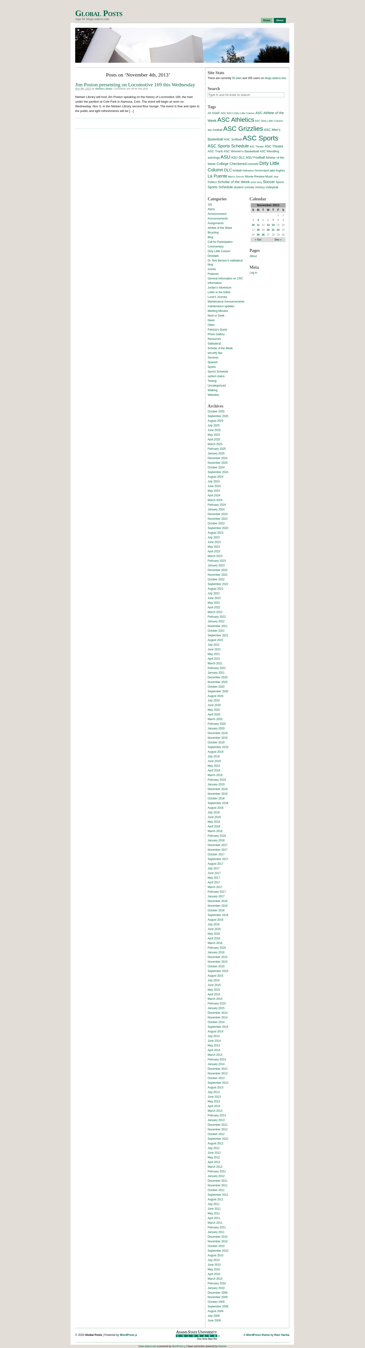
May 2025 (214, 434)
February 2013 (217, 1115)
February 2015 (217, 1003)
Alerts (211, 209)
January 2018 (216, 840)
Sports (212, 367)
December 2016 (217, 901)
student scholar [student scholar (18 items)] (243, 187)
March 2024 (215, 500)
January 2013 (216, 1120)
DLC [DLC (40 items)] (228, 170)
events (212, 269)
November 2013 (217, 1073)
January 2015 (216, 1008)
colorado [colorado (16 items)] (253, 164)
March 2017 (215, 887)
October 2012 (216, 1134)
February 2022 (217, 616)
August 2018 (215, 807)
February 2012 (217, 1171)
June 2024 (214, 486)
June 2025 (214, 430)
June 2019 (214, 761)
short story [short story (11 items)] (256, 182)
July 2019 (214, 756)
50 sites (237, 78)
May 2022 (214, 602)
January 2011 (216, 1232)
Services (213, 357)
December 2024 (217, 458)
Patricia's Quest (217, 329)
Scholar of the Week (220, 348)
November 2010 (217, 1241)
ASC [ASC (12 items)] (223, 113)
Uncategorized (217, 385)
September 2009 (218, 1306)
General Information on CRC (225, 278)
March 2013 (215, 1110)
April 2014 (214, 1050)
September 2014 (218, 1026)
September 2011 (218, 1194)
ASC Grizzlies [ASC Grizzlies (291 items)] (243, 128)
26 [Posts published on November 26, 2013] (263, 234)
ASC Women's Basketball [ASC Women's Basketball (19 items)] (241, 151)
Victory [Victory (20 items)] (260, 187)
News (211, 320)
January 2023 (216, 565)
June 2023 (214, 542)
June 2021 (214, 649)
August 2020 (215, 696)
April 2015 (214, 994)
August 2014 (215, 1031)
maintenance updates (221, 306)
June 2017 (214, 873)
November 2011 (217, 1185)
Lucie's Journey (217, 297)
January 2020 (216, 728)
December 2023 (217, 514)
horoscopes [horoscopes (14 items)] (262, 170)
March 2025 (215, 444)
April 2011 (214, 1218)
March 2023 (215, 556)
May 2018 (214, 821)
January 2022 (216, 621)
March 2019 (215, 775)
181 (210, 204)
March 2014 (215, 1054)
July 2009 (214, 1315)
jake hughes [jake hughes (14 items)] (277, 170)
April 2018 (214, 826)
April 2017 (214, 882)
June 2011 (214, 1208)
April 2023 (214, 551)
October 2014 (216, 1022)
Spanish (213, 362)
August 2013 (215, 1087)
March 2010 (215, 1278)
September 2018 (218, 803)
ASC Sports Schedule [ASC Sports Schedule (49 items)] (228, 145)
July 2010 (214, 1260)
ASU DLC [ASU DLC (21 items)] (238, 157)
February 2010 (217, 1283)
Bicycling (213, 232)
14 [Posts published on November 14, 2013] (273, 224)
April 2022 (214, 607)
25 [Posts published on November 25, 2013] (258, 234)
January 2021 (216, 672)
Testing (212, 381)
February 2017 (217, 891)
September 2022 (218, 584)
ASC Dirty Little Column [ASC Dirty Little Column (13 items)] (269, 120)
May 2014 (214, 1045)
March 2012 (215, 1166)
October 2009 (216, 1301)
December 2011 (217, 1180)
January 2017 (216, 896)
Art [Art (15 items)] (209, 113)
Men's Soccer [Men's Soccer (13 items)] (236, 176)
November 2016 (217, 905)
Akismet (222, 1346)
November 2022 (217, 574)
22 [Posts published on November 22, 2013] (278, 229)
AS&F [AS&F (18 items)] (216, 113)
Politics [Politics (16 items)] (212, 182)
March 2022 (215, 612)
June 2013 (214, 1096)
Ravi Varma (281, 1335)
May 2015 (214, 989)
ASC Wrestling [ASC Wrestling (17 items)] (269, 151)
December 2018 (217, 789)
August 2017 (215, 863)
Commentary (216, 246)
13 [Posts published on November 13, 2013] (268, 224)
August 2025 (215, 420)
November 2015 (217, 961)
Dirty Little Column (219, 251)
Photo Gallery (216, 334)
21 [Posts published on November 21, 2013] (273, 229)
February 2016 (217, 947)
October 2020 (216, 686)
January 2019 (216, 784)
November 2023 (217, 518)
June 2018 (214, 817)
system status (216, 376)
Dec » (278, 239)
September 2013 (218, 1082)
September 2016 (218, 915)
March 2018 (215, 831)
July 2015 (214, 980)
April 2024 (214, 495)
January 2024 (216, 509)
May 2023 (214, 546)
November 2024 (217, 462)
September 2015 (218, 971)
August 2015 (215, 975)
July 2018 (214, 812)
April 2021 (214, 658)
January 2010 (216, 1288)
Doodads (213, 256)
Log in (253, 272)
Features (213, 273)
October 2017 (216, 854)
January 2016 (216, 952)
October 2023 (216, 523)
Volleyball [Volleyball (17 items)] (272, 187)
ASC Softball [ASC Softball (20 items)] (233, 139)
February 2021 (217, 668)
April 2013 (214, 1106)
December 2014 (217, 1012)
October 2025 (216, 411)
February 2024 (217, 504)
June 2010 (214, 1264)
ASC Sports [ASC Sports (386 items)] (260, 138)
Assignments (216, 223)
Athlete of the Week (220, 228)
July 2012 (214, 1148)
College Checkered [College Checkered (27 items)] (231, 164)
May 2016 (214, 933)
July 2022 (214, 593)
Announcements (218, 218)
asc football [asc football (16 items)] (215, 130)
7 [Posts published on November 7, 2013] (273, 220)
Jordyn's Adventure (219, 287)
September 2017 (218, 859)
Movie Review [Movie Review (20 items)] (255, 176)
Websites (213, 395)
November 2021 (217, 626)
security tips (215, 353)
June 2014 (214, 1040)
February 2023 (217, 560)
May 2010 (214, 1269)
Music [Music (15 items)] (269, 176)
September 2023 (218, 528)
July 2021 (214, 644)
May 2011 (214, 1213)
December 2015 (217, 957)
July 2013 (214, 1092)
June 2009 (214, 1320)
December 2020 (217, 677)
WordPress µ (128, 1335)
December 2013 (217, 1068)
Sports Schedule (218, 371)
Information (215, 283)
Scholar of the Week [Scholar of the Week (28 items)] (234, 182)
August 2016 (215, 919)
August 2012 (215, 1143)
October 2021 (216, 630)
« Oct (258, 239)
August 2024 (215, 476)
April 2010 (214, 1274)
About (280, 20)
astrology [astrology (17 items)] (214, 157)
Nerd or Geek (216, 315)
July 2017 (214, 868)
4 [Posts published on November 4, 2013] (258, 220)
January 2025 (216, 453)
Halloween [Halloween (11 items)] (248, 170)
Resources (214, 339)
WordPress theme (258, 1335)
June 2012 (214, 1152)
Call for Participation (220, 242)
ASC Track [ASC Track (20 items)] (215, 151)
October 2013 (216, 1078)
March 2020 (215, 719)
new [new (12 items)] (276, 176)
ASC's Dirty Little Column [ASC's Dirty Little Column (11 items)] (240, 113)
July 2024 (214, 481)
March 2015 (215, 998)
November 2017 (217, 849)
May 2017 (214, 877)
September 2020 (218, 691)
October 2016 (216, 910)
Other (211, 325)
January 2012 (216, 1176)
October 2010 (216, 1246)
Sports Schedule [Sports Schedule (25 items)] (220, 187)
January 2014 (216, 1064)
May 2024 (214, 490)
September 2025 (218, 416)
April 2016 (214, 938)
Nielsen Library (103, 88)
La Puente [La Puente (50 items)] (217, 176)
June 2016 (214, 929)
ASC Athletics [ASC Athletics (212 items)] (235, 119)
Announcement (217, 214)
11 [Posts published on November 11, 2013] (258, 224)
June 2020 (214, 705)
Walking (212, 390)
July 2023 (214, 537)
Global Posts (98, 13)
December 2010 (217, 1236)
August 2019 (215, 751)
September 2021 (218, 635)
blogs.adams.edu (275, 78)
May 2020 (214, 709)
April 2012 (214, 1162)
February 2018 (217, 835)
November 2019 (217, 737)
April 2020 (214, 714)
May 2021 (214, 654)
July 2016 (214, 924)
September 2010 (218, 1250)
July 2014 (214, 1036)
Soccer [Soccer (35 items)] (269, 182)
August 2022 (215, 588)
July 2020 (214, 700)
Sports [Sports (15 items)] (280, 182)
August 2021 (215, 640)
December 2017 (217, 845)
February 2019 (217, 779)
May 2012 (214, 1157)
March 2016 (215, 943)
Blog (210, 237)
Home (266, 20)
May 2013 (214, 1101)
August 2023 (215, 532)
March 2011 (215, 1222)
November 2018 (217, 793)
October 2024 (216, 467)
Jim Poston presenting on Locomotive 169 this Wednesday (135, 84)
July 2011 (214, 1204)
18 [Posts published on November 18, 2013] (258, 229)
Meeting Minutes (218, 311)
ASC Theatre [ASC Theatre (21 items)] (274, 146)
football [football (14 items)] (237, 170)
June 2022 (214, 598)
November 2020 (217, 682)
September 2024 (218, 472)
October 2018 (216, 798)
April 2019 (214, 770)
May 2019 (214, 765)
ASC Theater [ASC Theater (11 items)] (257, 146)
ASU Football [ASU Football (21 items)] (255, 157)
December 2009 (217, 1292)
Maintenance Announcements (226, 301)
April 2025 (214, 439)
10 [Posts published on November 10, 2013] (253, 224)
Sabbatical (214, 343)
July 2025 (214, 425)
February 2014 (217, 1059)
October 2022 (216, 579)
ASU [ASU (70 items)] (225, 157)
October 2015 (216, 966)
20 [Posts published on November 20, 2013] (268, 229)
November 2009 (217, 1297)
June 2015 (214, 985)
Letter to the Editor (219, 292)
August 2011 (215, 1199)
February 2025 (217, 448)
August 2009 (215, 1311)
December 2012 (217, 1124)
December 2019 (217, 733)
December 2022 (217, 570)
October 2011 (216, 1190)
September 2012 (218, 1138)
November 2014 (217, 1017)
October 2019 (216, 742)
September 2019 (218, 747)
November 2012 (217, 1129)
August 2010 (215, 1255)
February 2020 (217, 723)
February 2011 (217, 1227)
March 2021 (215, 663)
